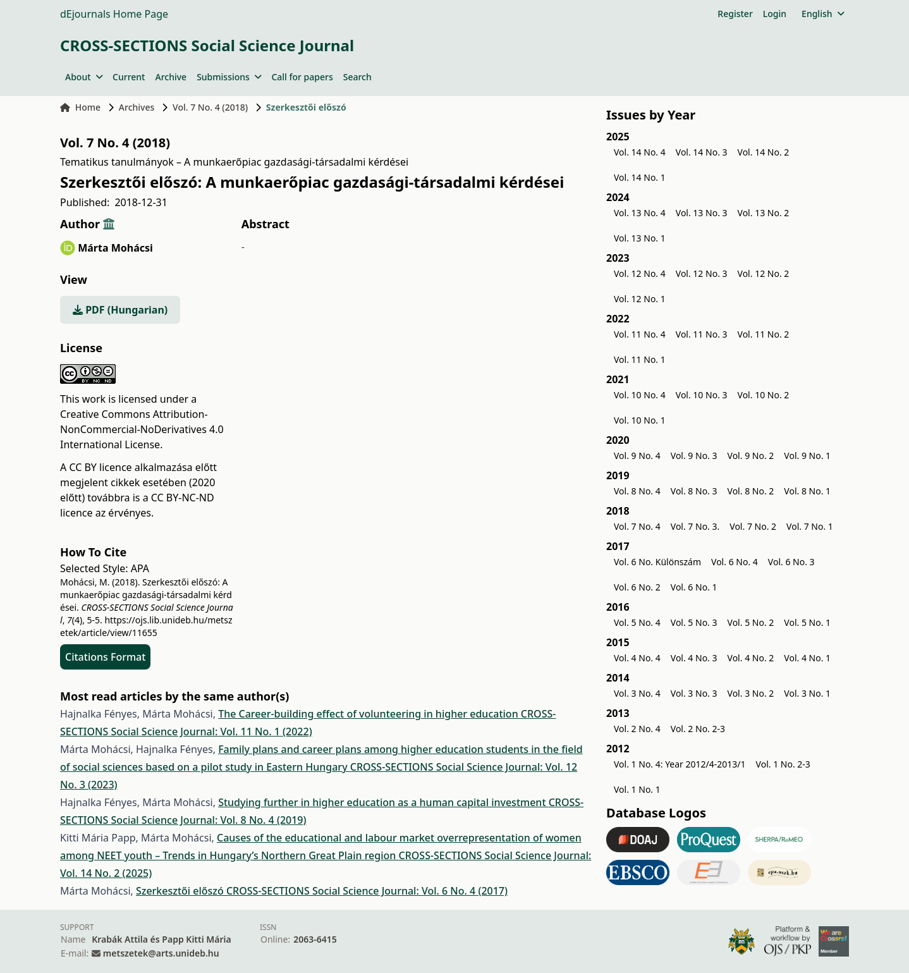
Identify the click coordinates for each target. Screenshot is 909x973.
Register (734, 14)
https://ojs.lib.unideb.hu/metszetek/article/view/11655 (146, 626)
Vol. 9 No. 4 (637, 456)
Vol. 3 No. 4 (637, 693)
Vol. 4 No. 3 (694, 658)
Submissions (229, 77)
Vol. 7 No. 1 (809, 526)
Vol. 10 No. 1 (640, 420)
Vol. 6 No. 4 (734, 562)
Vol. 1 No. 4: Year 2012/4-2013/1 (680, 764)
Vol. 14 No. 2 (764, 152)
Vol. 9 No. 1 (807, 456)
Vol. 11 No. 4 (640, 334)
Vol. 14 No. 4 (640, 152)
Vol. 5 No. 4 (637, 622)
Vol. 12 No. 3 (702, 273)
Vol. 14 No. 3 (702, 152)
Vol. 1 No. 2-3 (783, 764)
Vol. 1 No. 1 (637, 789)
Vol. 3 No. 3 (694, 693)
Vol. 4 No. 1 (807, 658)
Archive (170, 77)
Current (129, 77)
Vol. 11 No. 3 (702, 334)
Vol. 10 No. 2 (764, 395)
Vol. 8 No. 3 (694, 491)
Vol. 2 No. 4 (637, 729)
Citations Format (105, 657)
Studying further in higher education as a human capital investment (383, 802)
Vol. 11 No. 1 (640, 359)
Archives (136, 107)
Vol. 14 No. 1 (640, 177)
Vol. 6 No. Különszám (657, 562)
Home (80, 107)
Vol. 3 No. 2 (751, 693)
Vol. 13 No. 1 (640, 238)
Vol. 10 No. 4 (640, 395)
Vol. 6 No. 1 (694, 587)
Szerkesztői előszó (181, 891)
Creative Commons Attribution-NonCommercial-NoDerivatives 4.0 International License (142, 429)
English (823, 14)
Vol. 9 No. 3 (694, 456)
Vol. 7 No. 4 (637, 526)
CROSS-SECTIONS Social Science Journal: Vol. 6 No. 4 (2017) (367, 891)
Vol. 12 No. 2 (764, 273)
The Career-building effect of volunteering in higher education (369, 714)
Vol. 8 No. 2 (751, 491)
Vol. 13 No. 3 (702, 213)
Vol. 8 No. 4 (637, 491)
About (83, 77)
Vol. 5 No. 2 (751, 622)
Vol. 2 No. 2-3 (698, 729)
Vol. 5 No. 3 (694, 622)
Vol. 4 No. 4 (637, 658)
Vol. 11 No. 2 (764, 334)
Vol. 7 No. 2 (752, 526)
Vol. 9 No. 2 (751, 456)
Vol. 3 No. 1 (807, 693)
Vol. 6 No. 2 (637, 587)
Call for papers (301, 77)
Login (774, 14)
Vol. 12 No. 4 (640, 273)
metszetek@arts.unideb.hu (161, 953)
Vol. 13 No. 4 (640, 213)
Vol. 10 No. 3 (702, 395)
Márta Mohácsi (115, 248)
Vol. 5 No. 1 (807, 622)
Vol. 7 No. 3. (695, 526)
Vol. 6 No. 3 (791, 562)
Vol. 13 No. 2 (764, 213)
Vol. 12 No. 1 (640, 299)
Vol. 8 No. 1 (807, 491)
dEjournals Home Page (114, 14)
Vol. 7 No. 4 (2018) (210, 107)
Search (357, 77)
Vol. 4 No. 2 (751, 658)
